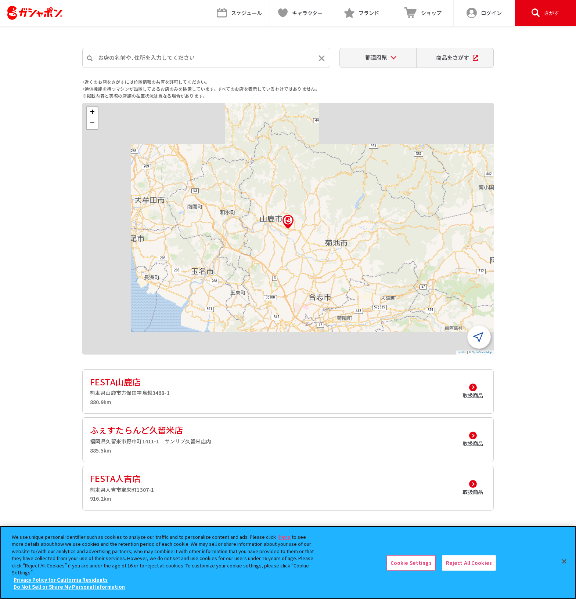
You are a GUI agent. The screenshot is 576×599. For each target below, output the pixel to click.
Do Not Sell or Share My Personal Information (69, 586)
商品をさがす (457, 57)
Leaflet (462, 352)
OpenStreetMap (482, 352)
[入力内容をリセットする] (321, 58)
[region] (288, 562)
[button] (288, 222)
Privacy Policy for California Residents (61, 579)
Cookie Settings (411, 562)
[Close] (564, 561)
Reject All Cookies (469, 562)
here (285, 536)
